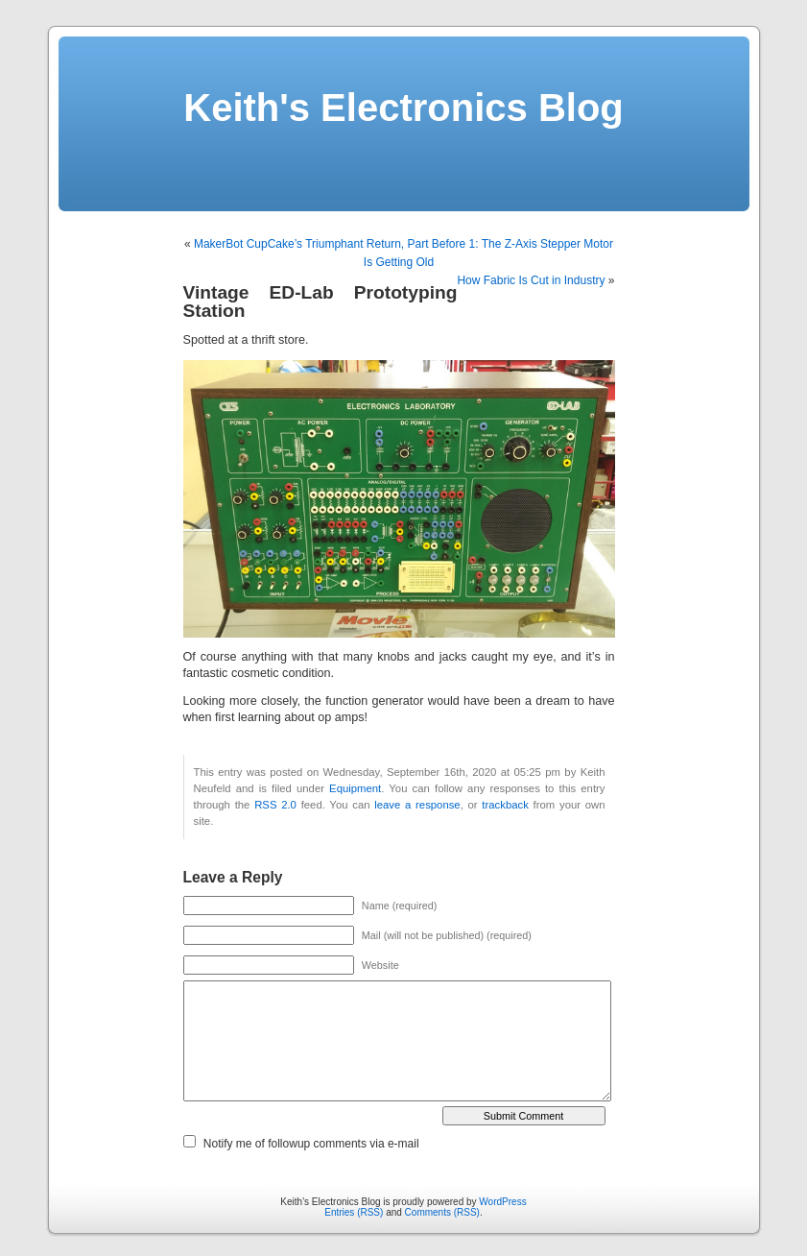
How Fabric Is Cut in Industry (531, 280)
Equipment (355, 788)
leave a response (417, 804)
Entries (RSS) (353, 1212)
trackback (505, 804)
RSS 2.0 (275, 804)
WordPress (502, 1201)
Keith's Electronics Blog (403, 107)
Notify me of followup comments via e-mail (311, 1143)
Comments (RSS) (442, 1212)
